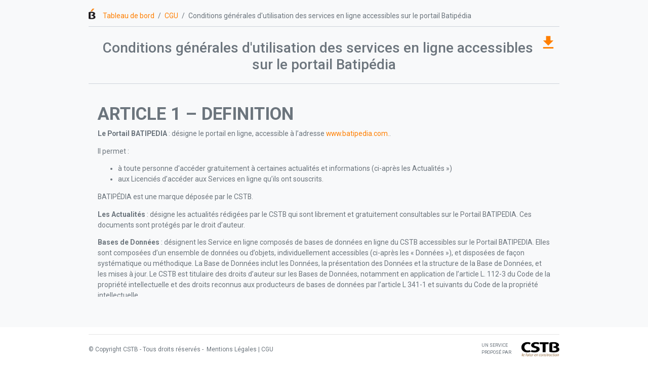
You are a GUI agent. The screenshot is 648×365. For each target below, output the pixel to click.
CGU (171, 16)
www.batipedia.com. (357, 133)
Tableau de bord (128, 16)
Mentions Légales (231, 349)
